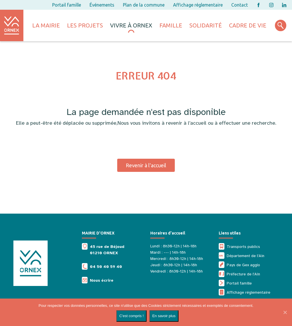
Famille (170, 25)
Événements (102, 4)
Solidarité (205, 25)
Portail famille (66, 4)
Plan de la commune (144, 4)
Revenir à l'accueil (146, 165)
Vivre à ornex (131, 25)
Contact (239, 4)
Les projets (85, 25)
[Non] (285, 312)
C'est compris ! (131, 316)
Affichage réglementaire (198, 4)
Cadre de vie (247, 25)
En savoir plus (164, 316)
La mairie (46, 25)
